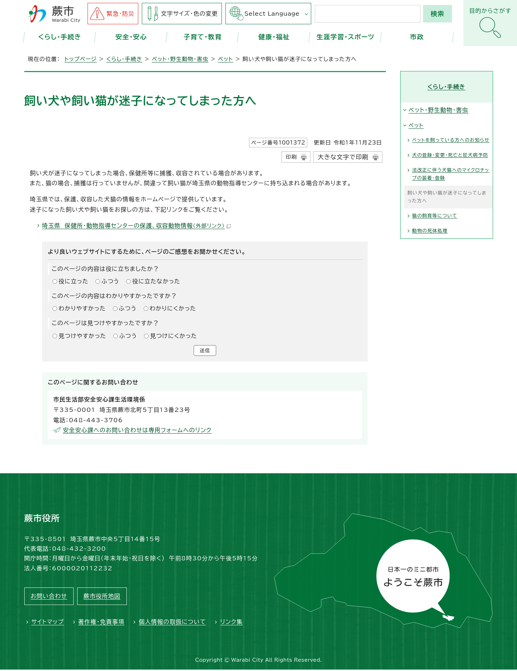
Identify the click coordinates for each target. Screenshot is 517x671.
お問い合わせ (49, 597)
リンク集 (231, 623)
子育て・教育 (203, 37)
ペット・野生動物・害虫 (180, 59)
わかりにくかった (173, 308)
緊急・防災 (120, 13)
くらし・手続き (59, 37)
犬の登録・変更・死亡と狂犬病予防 (450, 155)
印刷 (291, 157)
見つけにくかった (173, 336)
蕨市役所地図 (102, 597)
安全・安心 (131, 37)
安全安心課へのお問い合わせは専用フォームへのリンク (137, 431)
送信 (205, 351)
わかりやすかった (82, 308)
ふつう (110, 281)
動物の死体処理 (430, 230)
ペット (225, 59)
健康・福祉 (274, 37)
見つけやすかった (82, 336)
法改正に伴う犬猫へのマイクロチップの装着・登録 (450, 174)
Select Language (271, 13)
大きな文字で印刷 (343, 157)
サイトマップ (47, 623)
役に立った (74, 281)
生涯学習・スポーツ (345, 37)
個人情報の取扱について (172, 623)
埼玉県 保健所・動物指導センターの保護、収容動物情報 (136, 225)
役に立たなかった (156, 281)
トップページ (81, 59)
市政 (417, 37)
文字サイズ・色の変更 (189, 13)
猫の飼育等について (434, 215)
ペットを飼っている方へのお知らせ (450, 140)
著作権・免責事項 (101, 623)
